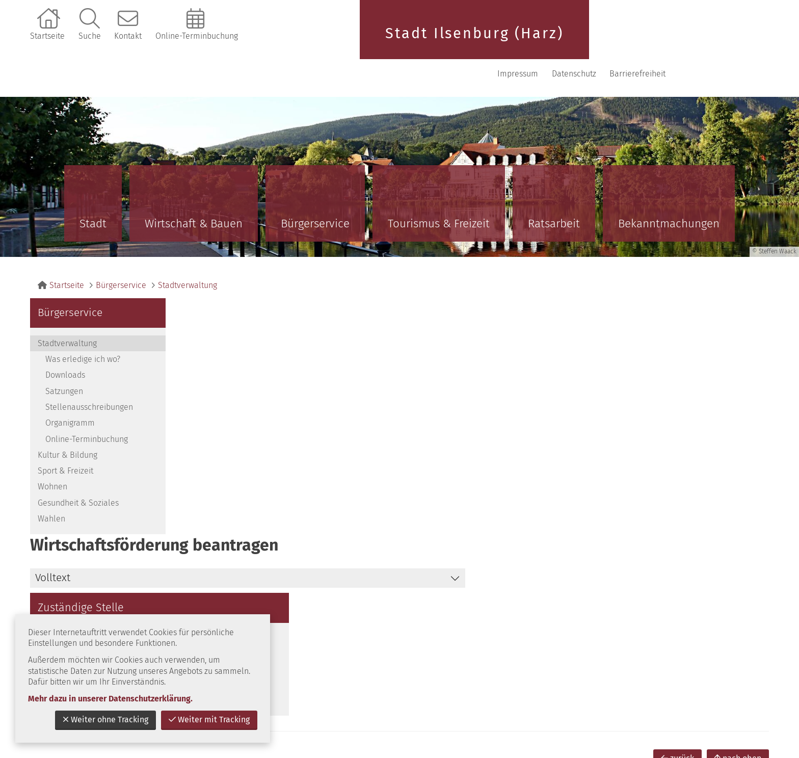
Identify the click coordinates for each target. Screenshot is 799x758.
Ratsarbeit (554, 190)
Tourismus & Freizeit (439, 190)
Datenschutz (668, 40)
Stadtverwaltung (187, 252)
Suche (89, 36)
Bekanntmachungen (669, 190)
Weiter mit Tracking (209, 719)
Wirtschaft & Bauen (194, 190)
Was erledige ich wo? (82, 326)
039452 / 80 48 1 (626, 359)
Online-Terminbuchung (196, 36)
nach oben (737, 543)
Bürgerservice (315, 190)
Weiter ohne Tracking (105, 719)
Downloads (65, 342)
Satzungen (64, 358)
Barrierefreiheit (732, 40)
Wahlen (51, 485)
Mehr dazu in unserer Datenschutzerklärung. (110, 698)
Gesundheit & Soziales (78, 470)
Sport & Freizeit (65, 437)
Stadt (92, 190)
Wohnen (52, 453)
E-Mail (608, 385)
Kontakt (128, 36)
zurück (677, 543)
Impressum (612, 40)
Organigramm (70, 390)
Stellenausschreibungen (89, 374)
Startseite (47, 36)
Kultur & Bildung (67, 422)
